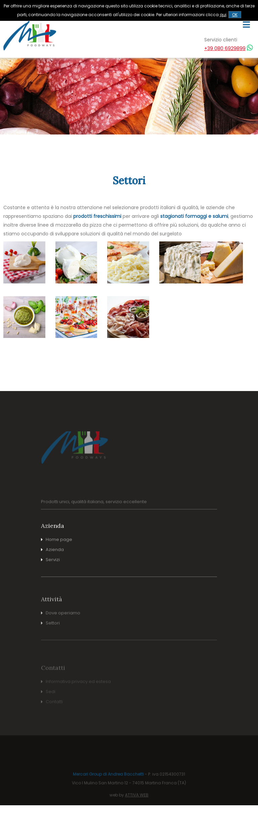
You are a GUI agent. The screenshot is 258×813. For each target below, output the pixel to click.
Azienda (55, 570)
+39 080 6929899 (225, 48)
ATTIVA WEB (136, 807)
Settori (53, 645)
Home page (59, 559)
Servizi (53, 580)
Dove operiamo (63, 634)
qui (223, 14)
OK (235, 14)
